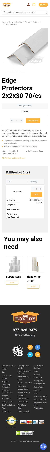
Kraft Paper (6, 399)
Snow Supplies (23, 399)
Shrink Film (6, 411)
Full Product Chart (18, 172)
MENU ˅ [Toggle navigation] (43, 5)
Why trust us (38, 408)
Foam (4, 408)
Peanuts (5, 395)
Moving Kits (22, 395)
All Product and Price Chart (13, 158)
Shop (12, 283)
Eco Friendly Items (9, 405)
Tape (3, 372)
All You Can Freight (41, 396)
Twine (20, 380)
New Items (22, 386)
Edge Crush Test (40, 400)
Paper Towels (23, 402)
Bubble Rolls (13, 276)
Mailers (4, 369)
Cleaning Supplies (24, 411)
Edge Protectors (11, 24)
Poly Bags (5, 382)
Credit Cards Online (11, 427)
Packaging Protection (32, 22)
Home (4, 22)
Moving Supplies (24, 392)
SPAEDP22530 (18, 192)
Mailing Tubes (7, 402)
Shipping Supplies (15, 22)
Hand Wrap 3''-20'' (34, 278)
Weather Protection (25, 383)
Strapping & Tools (24, 376)
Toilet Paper (22, 405)
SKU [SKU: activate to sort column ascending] (9, 182)
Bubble (4, 378)
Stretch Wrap (6, 375)
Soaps (20, 408)
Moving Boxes (23, 389)
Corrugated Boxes (8, 366)
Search (45, 12)
